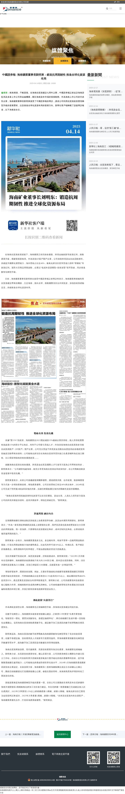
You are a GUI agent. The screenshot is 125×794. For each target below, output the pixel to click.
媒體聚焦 (62, 61)
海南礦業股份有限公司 (81, 780)
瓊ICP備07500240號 (64, 780)
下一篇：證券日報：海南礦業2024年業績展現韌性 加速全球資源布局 (100, 735)
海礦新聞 (44, 61)
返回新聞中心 (62, 734)
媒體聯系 (80, 61)
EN (116, 2)
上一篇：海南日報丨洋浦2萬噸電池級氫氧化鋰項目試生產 (23, 735)
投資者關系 (22, 754)
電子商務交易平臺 (60, 754)
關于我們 (5, 754)
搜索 (109, 8)
